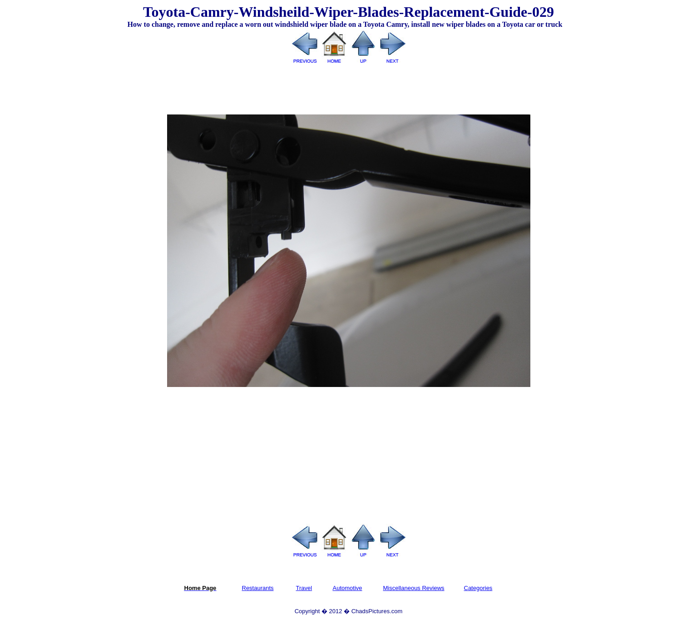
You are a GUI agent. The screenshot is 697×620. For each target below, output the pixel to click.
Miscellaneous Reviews (414, 588)
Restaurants (258, 588)
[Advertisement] (348, 85)
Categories (478, 588)
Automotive (347, 588)
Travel (304, 588)
